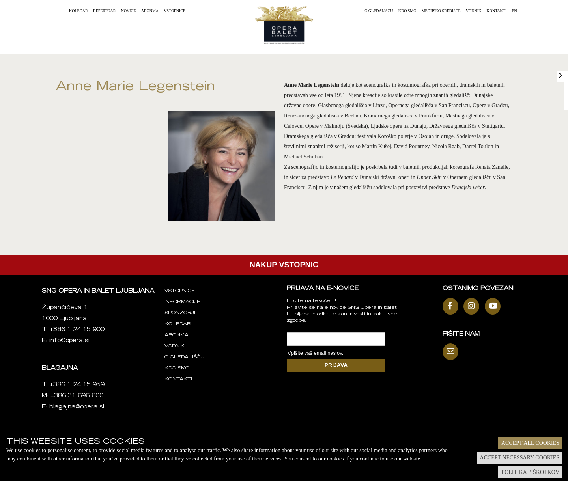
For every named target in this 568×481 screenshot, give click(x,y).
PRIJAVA (336, 365)
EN (514, 11)
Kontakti (497, 11)
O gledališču (378, 11)
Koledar (78, 11)
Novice (128, 11)
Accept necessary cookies (519, 457)
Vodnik (473, 11)
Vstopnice (174, 11)
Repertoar (104, 11)
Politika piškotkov (530, 472)
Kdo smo (407, 11)
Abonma (150, 11)
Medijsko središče (441, 11)
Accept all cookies (530, 443)
